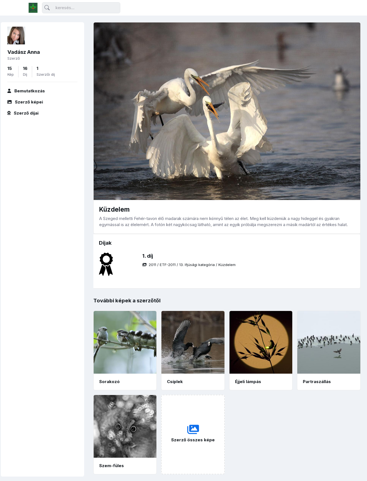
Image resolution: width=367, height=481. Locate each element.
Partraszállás (317, 381)
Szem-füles (111, 465)
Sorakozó (109, 381)
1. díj (147, 256)
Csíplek (175, 381)
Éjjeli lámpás (248, 381)
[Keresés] (81, 8)
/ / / (189, 264)
